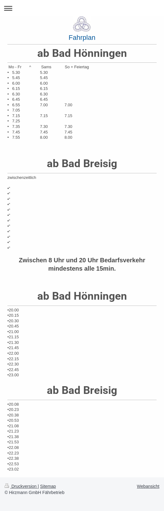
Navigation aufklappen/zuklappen (82, 8)
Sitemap (48, 486)
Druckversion (21, 486)
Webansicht (148, 486)
